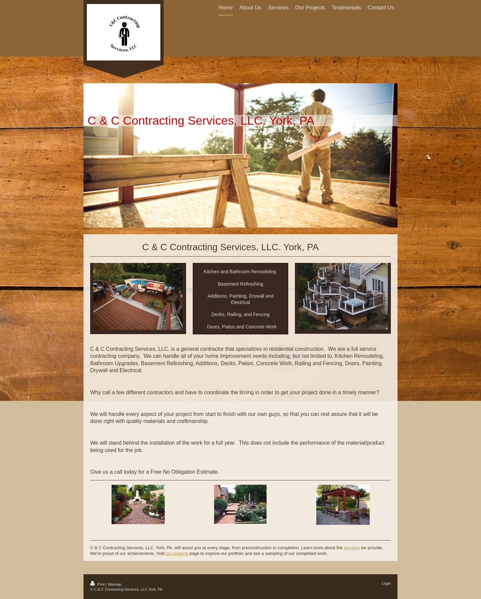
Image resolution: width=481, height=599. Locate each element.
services (352, 547)
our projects (177, 553)
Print (98, 584)
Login (386, 583)
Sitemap (114, 584)
